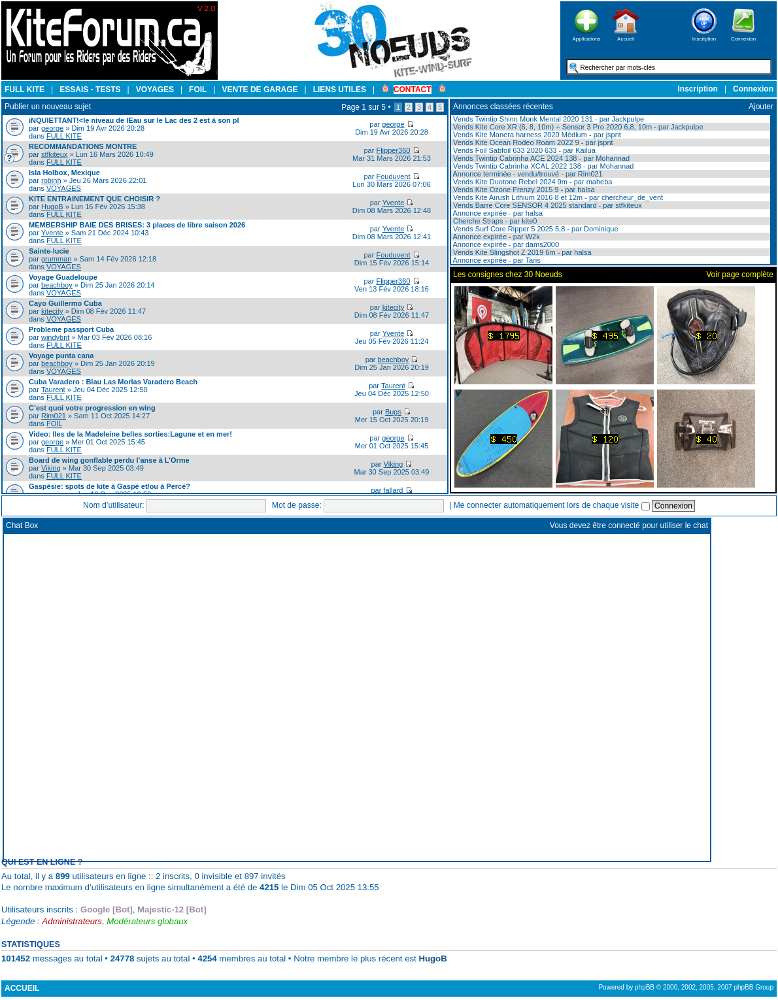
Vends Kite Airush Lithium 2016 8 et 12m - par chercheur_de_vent (557, 197)
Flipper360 (393, 150)
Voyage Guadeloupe (63, 277)
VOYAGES (63, 188)
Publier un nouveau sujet (48, 106)
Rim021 (53, 416)
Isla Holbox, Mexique (64, 172)
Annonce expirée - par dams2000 (505, 244)
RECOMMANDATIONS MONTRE (83, 146)
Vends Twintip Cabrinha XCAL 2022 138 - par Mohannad (542, 166)
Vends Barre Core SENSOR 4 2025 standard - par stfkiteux (546, 205)
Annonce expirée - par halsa (497, 213)
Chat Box (22, 525)
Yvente (393, 203)
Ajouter (761, 106)
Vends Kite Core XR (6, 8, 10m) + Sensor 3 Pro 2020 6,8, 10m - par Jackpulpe (577, 127)
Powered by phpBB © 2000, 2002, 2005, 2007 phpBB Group (685, 987)
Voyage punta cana (61, 355)
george (52, 128)
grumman (56, 259)
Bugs (393, 412)
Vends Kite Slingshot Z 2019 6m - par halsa (521, 252)
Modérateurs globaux (147, 921)
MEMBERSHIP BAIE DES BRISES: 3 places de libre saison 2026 (137, 225)
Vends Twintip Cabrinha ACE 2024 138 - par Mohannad (540, 158)
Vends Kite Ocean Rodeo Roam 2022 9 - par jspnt (532, 142)
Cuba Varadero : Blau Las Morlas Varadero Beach (113, 382)
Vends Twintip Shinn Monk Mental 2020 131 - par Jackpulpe (547, 119)
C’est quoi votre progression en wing (92, 408)
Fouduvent (393, 176)
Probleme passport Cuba (71, 329)
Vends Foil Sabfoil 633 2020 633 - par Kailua (523, 150)
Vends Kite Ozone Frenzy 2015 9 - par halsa (523, 189)
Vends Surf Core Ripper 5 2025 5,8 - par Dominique (534, 229)
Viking (51, 468)
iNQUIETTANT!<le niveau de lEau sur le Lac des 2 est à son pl (134, 120)
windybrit (55, 337)
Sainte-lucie (49, 251)
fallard (393, 490)
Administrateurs (72, 921)
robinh (51, 180)
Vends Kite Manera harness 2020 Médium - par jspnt (536, 135)
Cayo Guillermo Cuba (65, 303)
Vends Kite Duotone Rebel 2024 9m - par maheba (531, 182)
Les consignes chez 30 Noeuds (507, 274)
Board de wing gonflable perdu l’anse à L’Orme (109, 460)
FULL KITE (64, 136)
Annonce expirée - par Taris (496, 260)
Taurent (53, 389)
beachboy (57, 285)
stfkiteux (54, 154)
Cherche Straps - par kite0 (494, 221)
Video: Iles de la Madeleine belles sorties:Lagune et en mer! (130, 434)
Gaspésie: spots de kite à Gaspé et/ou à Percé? (109, 486)
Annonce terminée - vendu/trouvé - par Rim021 (527, 174)
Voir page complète (739, 274)
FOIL (54, 423)
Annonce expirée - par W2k (495, 237)
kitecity (52, 311)
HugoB (52, 206)
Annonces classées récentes (503, 106)
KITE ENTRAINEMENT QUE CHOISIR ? (94, 199)
